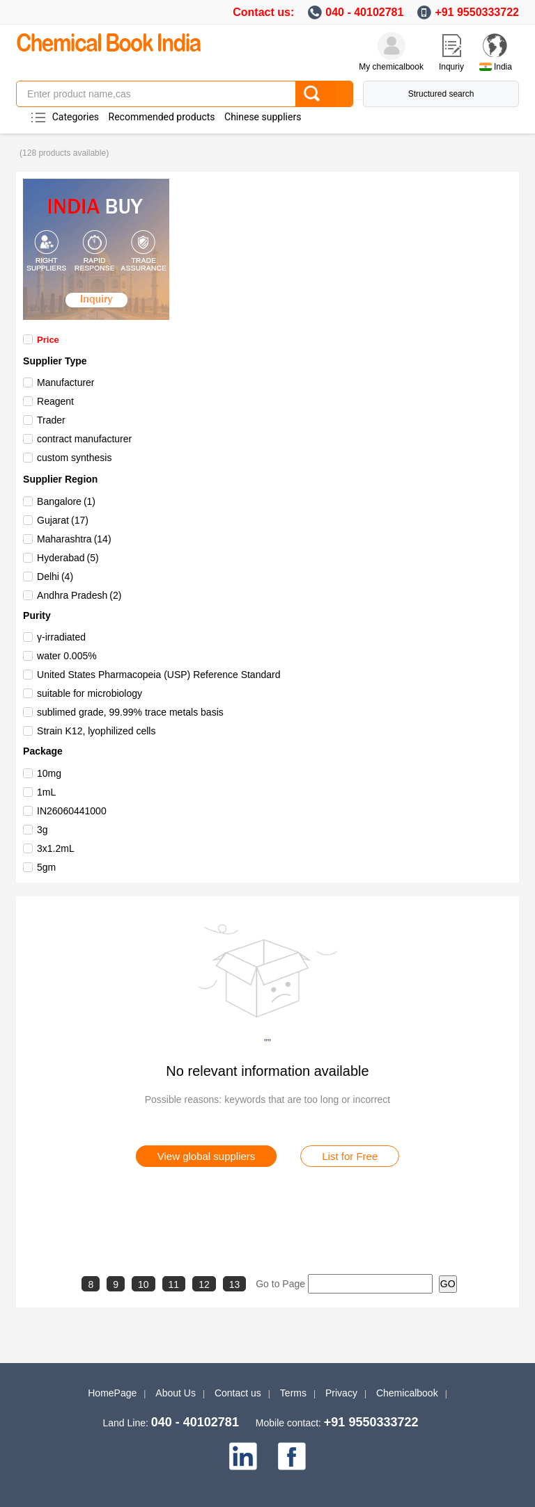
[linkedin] (243, 1456)
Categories (75, 116)
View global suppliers (206, 1156)
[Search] (323, 93)
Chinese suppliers (262, 116)
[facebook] (292, 1456)
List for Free (350, 1156)
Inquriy (451, 67)
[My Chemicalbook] (391, 46)
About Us (175, 1393)
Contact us (238, 1393)
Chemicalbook (407, 1393)
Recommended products (162, 116)
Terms (293, 1393)
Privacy (341, 1393)
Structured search (441, 94)
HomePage (112, 1393)
